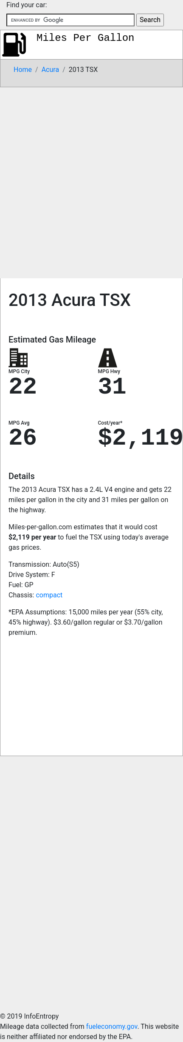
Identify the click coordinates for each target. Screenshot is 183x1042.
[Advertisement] (91, 182)
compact (49, 595)
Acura (50, 70)
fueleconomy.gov (112, 1026)
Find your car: (26, 5)
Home (23, 70)
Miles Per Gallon (85, 38)
